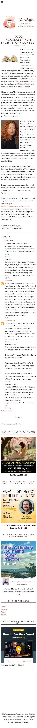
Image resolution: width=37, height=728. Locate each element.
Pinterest (4, 615)
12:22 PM (8, 408)
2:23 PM (7, 318)
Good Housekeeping (10, 226)
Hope (7, 281)
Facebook (4, 607)
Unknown (8, 320)
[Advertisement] (18, 689)
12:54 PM (8, 382)
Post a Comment (6, 411)
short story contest (14, 228)
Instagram (4, 609)
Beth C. (7, 241)
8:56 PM (7, 342)
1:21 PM (7, 278)
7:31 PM (7, 257)
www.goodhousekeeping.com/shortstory (15, 206)
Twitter (3, 612)
